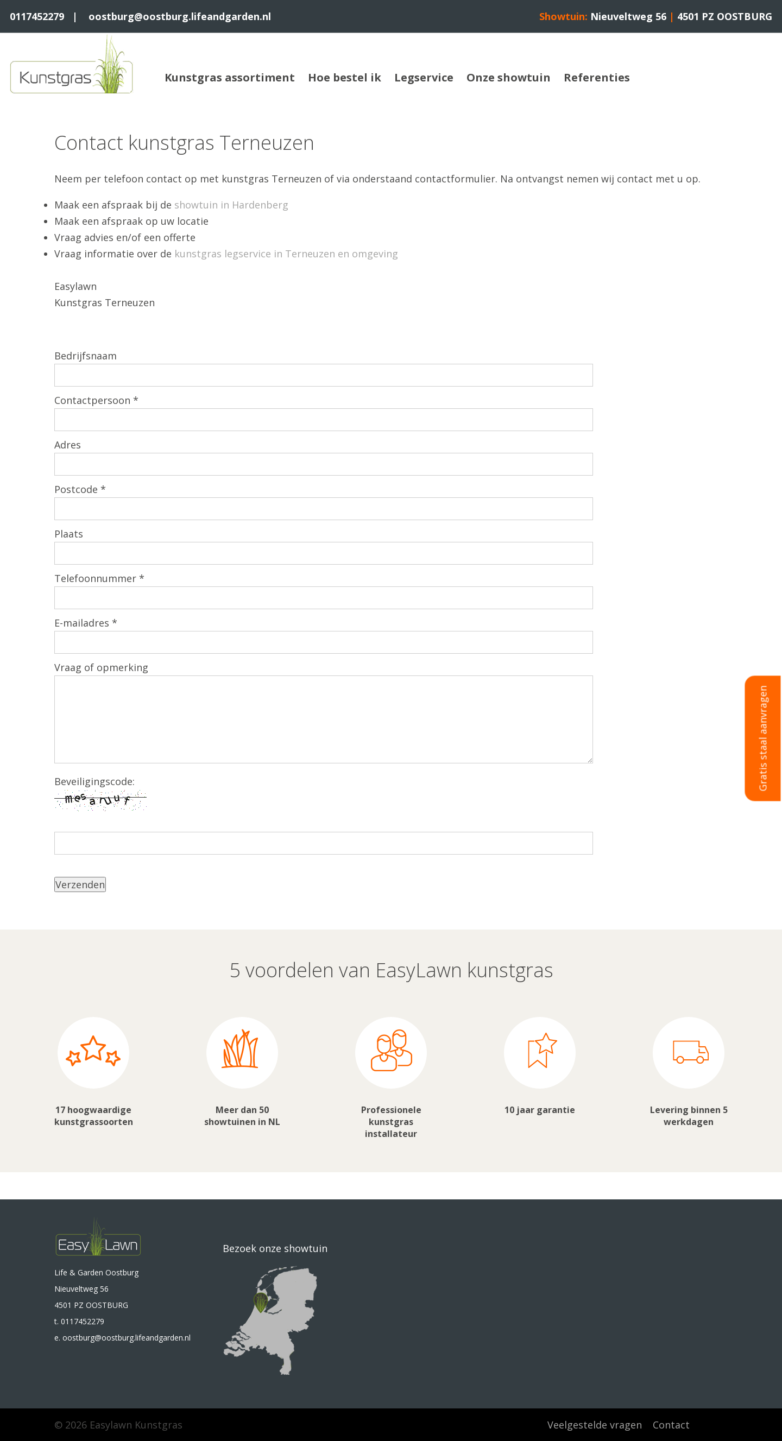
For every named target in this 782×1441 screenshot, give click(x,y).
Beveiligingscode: (94, 781)
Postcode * (80, 489)
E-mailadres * (85, 622)
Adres (67, 444)
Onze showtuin (508, 77)
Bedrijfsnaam (85, 355)
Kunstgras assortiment (230, 77)
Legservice (423, 77)
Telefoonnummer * (99, 578)
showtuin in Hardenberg (231, 204)
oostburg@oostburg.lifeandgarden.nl (180, 16)
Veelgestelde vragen (594, 1424)
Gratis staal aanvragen (763, 739)
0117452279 (37, 16)
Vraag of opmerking (101, 667)
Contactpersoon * (96, 400)
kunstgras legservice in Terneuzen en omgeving (286, 253)
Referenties (597, 77)
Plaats (68, 533)
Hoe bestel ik (344, 77)
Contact (671, 1424)
